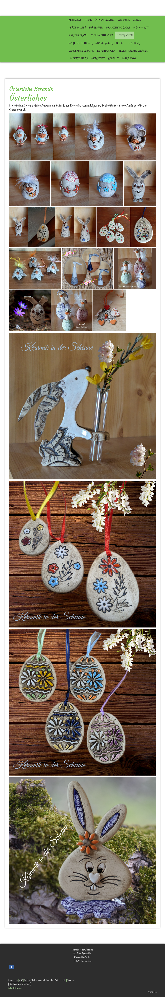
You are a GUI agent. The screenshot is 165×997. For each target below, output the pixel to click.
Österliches (125, 35)
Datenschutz (60, 980)
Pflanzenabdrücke (118, 27)
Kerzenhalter (77, 27)
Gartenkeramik (78, 35)
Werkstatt (98, 58)
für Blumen (96, 27)
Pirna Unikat (141, 27)
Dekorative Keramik (81, 50)
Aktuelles (75, 20)
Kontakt (113, 58)
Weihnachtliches (102, 35)
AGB (21, 980)
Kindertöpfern (78, 58)
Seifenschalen (106, 50)
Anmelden (152, 992)
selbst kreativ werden (133, 50)
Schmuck (124, 20)
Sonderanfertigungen (110, 43)
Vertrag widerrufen (19, 984)
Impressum (129, 58)
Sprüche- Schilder (80, 43)
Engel (137, 20)
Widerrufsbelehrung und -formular (38, 980)
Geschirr (133, 43)
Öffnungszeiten (105, 20)
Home (88, 20)
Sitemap (70, 980)
